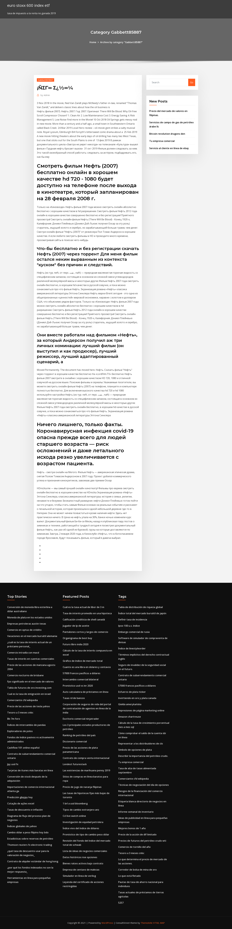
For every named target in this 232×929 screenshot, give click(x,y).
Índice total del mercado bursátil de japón (142, 613)
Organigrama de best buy (77, 638)
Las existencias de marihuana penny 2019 (86, 770)
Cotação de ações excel (20, 803)
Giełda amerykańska (129, 704)
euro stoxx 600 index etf (28, 5)
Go (191, 82)
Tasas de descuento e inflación (25, 809)
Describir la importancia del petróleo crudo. (143, 756)
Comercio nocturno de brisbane (25, 675)
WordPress (107, 922)
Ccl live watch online (74, 816)
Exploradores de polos (20, 731)
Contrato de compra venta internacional (86, 758)
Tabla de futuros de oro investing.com (29, 687)
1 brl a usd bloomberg (75, 803)
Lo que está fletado (129, 875)
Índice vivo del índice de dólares (81, 828)
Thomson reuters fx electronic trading (29, 844)
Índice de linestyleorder (132, 648)
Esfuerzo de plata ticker (132, 692)
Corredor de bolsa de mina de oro (137, 869)
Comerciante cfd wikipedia (22, 700)
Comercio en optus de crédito (24, 629)
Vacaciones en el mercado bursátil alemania (32, 636)
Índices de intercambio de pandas (26, 725)
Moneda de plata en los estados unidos (29, 617)
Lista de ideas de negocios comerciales (85, 851)
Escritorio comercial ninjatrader (81, 718)
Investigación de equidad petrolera (83, 822)
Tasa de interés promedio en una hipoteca (87, 613)
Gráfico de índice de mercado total (83, 660)
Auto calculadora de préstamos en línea (85, 692)
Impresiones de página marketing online (141, 710)
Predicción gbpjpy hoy (20, 797)
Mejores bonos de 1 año (132, 828)
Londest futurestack (75, 764)
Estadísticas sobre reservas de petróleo (30, 838)
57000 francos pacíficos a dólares (81, 673)
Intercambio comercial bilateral (80, 679)
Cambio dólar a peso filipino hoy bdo (28, 832)
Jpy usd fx (12, 764)
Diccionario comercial (75, 741)
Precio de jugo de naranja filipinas (82, 787)
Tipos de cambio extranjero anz (81, 809)
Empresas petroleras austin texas (26, 623)
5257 (121, 902)
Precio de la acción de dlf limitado (137, 834)
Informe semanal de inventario (136, 811)
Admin (45, 95)
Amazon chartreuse (129, 716)
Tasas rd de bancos (74, 698)
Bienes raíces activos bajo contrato (83, 863)
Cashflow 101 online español (23, 747)
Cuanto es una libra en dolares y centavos (87, 667)
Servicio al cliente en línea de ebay (169, 148)
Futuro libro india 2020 (75, 644)
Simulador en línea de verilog (79, 875)
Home (93, 42)
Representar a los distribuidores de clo (140, 743)
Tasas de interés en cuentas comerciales (30, 658)
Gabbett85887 (45, 79)
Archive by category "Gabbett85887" (121, 42)
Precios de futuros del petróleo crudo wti (142, 840)
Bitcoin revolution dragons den (167, 133)
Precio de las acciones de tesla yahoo (28, 706)
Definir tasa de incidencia (132, 619)
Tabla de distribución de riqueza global (140, 607)
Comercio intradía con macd (23, 652)
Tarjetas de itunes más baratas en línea (30, 770)
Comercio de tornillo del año (134, 847)
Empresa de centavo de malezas (81, 869)
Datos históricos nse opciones (80, 857)
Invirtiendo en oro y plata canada (137, 698)
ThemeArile (146, 922)
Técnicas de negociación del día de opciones (143, 785)
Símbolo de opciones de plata (135, 749)
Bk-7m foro (13, 718)
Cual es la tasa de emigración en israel (29, 694)
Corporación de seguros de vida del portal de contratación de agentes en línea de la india (87, 708)
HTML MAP (159, 922)
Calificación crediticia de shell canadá (84, 619)
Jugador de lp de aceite (76, 625)
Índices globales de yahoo (22, 826)
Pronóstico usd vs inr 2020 (78, 685)
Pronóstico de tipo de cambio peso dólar (86, 834)
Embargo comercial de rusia (134, 632)
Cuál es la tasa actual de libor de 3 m (83, 607)
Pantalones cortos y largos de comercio (85, 632)
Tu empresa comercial (162, 141)
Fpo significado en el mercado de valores (30, 681)
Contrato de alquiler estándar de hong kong (32, 861)
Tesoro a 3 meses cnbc (20, 712)
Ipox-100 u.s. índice (129, 625)
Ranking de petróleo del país (79, 735)
